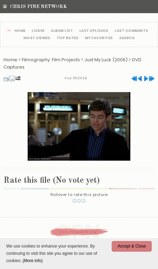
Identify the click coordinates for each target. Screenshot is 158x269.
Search (126, 38)
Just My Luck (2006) (106, 59)
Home (20, 31)
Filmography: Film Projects (51, 59)
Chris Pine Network (35, 6)
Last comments (131, 31)
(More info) (32, 260)
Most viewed (37, 38)
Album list (62, 31)
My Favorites (99, 38)
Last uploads (94, 31)
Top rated (68, 38)
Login (38, 31)
